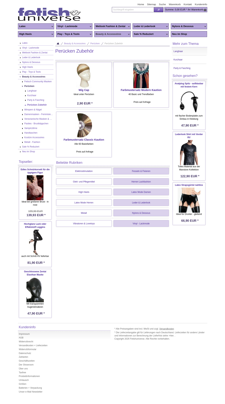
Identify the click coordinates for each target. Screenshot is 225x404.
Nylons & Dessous (188, 26)
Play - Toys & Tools (74, 34)
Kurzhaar (178, 59)
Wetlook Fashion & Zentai (112, 26)
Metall (84, 213)
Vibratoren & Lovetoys (84, 223)
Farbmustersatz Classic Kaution (84, 139)
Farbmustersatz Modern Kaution (141, 90)
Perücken (95, 43)
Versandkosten (166, 328)
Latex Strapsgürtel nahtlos (189, 185)
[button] (158, 9)
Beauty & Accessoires (112, 34)
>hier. (172, 335)
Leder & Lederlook (150, 26)
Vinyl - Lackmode (74, 26)
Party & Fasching (182, 68)
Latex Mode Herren (83, 202)
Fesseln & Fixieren (141, 171)
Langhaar (178, 51)
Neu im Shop (179, 34)
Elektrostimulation (84, 171)
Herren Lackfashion (141, 181)
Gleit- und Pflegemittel (84, 181)
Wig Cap (84, 90)
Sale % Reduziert (150, 34)
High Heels (35, 34)
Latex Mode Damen (141, 192)
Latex (35, 26)
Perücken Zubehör (114, 43)
